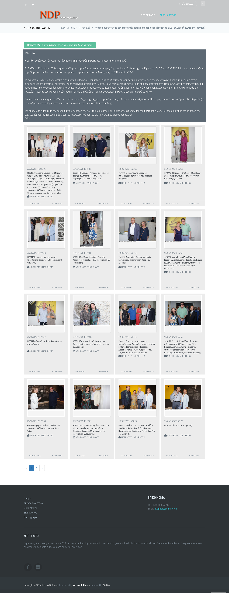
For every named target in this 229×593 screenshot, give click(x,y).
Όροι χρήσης (30, 507)
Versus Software (81, 585)
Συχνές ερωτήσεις (34, 503)
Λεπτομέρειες (35, 203)
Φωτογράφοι (30, 517)
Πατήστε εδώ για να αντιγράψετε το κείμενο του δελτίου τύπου (60, 45)
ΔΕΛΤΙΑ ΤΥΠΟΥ (168, 15)
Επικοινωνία (30, 512)
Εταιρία (27, 498)
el (203, 4)
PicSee (106, 585)
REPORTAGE (148, 15)
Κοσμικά (86, 27)
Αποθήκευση (57, 203)
